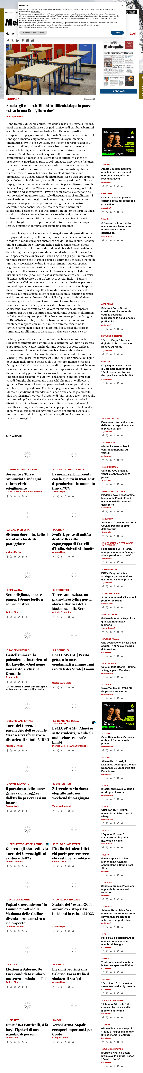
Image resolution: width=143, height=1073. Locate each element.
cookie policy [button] (35, 12)
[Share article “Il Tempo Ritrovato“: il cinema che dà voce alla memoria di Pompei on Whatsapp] (118, 1017)
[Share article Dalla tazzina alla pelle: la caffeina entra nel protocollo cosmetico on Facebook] (103, 212)
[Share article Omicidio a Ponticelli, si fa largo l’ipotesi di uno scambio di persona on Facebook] (7, 1042)
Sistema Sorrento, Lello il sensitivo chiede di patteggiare (27, 539)
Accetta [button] (117, 32)
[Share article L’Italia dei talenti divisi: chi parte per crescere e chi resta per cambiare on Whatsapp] (69, 866)
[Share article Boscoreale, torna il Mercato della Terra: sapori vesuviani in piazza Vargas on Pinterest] (114, 435)
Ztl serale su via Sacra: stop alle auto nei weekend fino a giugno (70, 793)
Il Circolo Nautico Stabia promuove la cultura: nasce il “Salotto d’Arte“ (118, 1056)
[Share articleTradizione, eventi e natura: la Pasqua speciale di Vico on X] (107, 972)
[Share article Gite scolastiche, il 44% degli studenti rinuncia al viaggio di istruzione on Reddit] (122, 656)
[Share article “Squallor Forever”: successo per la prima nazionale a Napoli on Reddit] (122, 847)
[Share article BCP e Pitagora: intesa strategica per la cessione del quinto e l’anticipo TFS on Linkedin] (111, 586)
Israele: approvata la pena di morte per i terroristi (118, 790)
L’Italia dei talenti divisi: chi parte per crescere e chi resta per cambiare (72, 853)
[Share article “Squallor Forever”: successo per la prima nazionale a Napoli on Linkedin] (111, 847)
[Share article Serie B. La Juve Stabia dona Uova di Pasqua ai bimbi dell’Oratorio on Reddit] (122, 536)
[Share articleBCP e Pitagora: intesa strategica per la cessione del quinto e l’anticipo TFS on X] (107, 586)
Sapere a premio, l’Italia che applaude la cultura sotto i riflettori (118, 889)
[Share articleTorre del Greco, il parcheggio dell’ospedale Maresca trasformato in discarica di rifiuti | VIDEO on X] (11, 750)
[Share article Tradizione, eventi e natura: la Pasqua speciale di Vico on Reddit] (122, 972)
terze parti (54, 14)
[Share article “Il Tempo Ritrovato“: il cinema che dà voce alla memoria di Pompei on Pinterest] (114, 1017)
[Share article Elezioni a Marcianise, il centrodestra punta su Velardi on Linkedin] (111, 460)
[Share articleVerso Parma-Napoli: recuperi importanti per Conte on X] (58, 1042)
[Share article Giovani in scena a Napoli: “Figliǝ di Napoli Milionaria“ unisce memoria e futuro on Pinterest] (114, 1042)
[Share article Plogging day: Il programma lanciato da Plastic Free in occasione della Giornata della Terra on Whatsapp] (118, 511)
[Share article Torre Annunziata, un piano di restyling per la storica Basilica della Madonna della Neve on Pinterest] (65, 617)
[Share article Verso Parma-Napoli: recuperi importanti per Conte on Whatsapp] (69, 1042)
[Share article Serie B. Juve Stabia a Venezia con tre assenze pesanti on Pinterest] (114, 484)
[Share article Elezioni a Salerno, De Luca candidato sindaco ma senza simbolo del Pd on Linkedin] (15, 987)
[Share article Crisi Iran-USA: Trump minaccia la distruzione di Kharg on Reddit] (122, 823)
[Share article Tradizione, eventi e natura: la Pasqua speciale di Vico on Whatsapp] (118, 972)
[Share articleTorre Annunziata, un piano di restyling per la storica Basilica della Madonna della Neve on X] (58, 617)
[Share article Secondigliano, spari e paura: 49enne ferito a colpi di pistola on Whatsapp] (23, 617)
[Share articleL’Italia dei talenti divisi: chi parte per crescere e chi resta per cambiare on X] (58, 866)
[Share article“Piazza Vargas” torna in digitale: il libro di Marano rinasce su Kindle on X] (107, 354)
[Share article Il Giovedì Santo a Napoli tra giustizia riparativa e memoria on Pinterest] (114, 632)
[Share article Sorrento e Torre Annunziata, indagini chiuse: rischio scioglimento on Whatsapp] (23, 496)
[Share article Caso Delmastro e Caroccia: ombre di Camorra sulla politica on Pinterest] (114, 750)
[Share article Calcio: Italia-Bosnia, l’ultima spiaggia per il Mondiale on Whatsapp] (118, 677)
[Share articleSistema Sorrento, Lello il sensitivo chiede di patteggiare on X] (11, 556)
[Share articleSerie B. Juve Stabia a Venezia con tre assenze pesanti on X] (107, 484)
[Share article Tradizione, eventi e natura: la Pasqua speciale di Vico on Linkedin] (111, 972)
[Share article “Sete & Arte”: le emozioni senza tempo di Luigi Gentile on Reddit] (122, 993)
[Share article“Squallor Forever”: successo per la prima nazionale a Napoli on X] (107, 847)
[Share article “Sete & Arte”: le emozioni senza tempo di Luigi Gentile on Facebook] (103, 993)
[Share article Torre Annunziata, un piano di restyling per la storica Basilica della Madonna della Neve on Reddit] (73, 617)
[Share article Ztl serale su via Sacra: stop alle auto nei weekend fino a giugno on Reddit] (73, 811)
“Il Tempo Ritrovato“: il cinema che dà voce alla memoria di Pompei (115, 1007)
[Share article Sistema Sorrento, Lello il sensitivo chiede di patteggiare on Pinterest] (19, 556)
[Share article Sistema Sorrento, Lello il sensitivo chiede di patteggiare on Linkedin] (15, 556)
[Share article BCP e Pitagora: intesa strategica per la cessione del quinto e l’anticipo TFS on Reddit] (122, 586)
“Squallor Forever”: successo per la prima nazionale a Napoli (114, 837)
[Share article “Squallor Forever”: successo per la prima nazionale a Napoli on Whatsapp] (118, 847)
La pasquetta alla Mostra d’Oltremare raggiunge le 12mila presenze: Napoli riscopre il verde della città (117, 370)
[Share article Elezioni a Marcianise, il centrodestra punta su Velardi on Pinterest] (114, 460)
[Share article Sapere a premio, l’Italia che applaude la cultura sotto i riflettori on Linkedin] (111, 899)
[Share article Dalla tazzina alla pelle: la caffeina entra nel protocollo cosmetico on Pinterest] (114, 212)
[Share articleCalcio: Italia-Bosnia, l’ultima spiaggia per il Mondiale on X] (107, 677)
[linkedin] (18, 40)
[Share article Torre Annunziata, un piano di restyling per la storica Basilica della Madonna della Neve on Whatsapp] (69, 617)
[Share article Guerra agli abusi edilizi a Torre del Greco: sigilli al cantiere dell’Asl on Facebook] (7, 866)
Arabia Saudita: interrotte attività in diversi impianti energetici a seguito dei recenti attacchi (116, 173)
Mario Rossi (106, 183)
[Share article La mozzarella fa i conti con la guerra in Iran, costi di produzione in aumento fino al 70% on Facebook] (54, 496)
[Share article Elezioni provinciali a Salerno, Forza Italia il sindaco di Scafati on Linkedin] (61, 987)
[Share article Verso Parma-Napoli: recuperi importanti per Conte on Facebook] (54, 1042)
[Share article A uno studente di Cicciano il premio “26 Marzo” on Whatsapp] (118, 607)
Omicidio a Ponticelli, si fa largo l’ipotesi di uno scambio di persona (27, 1029)
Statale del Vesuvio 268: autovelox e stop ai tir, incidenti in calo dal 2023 (73, 909)
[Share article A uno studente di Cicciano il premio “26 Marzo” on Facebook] (103, 607)
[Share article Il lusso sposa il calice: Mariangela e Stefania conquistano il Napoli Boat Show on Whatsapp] (118, 875)
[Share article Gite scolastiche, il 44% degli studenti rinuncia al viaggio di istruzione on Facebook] (103, 656)
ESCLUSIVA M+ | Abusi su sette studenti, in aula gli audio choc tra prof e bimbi (72, 735)
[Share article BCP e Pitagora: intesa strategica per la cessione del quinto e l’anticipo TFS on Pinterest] (114, 586)
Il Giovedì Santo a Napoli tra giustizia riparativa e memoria (118, 621)
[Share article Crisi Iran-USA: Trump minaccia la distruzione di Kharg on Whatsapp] (118, 823)
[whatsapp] (27, 40)
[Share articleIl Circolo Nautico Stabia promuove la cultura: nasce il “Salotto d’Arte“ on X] (107, 1066)
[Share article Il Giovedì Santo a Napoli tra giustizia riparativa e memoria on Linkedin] (111, 632)
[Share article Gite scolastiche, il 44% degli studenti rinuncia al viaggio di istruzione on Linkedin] (111, 656)
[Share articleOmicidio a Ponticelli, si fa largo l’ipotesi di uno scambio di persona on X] (11, 1042)
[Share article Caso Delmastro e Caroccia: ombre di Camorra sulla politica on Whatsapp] (118, 750)
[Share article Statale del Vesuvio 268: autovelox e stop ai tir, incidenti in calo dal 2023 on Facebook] (54, 931)
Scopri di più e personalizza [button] (33, 32)
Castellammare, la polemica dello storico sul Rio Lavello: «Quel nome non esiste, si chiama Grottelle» (26, 664)
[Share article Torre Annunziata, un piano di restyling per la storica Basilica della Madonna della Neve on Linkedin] (61, 617)
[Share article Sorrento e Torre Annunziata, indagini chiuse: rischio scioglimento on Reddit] (26, 496)
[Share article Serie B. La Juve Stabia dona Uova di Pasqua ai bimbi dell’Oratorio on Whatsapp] (118, 536)
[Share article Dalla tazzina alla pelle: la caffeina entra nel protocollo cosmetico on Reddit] (122, 212)
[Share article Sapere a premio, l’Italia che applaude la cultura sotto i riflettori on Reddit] (122, 899)
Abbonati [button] (119, 91)
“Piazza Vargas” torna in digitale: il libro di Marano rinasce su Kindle (116, 343)
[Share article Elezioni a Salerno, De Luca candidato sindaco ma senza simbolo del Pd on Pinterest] (19, 987)
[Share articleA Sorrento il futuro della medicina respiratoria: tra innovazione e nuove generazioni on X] (107, 240)
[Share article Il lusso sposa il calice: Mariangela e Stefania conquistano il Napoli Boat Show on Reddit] (122, 875)
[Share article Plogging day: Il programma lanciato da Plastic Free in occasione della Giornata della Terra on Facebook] (103, 511)
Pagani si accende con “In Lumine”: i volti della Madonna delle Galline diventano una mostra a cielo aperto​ (26, 913)
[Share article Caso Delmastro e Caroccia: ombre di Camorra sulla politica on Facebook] (103, 750)
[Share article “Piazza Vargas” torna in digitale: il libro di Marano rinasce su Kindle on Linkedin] (111, 354)
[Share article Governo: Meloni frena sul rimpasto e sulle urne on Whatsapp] (118, 698)
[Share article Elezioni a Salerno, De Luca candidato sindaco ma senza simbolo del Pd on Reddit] (26, 987)
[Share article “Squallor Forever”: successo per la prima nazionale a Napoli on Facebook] (103, 847)
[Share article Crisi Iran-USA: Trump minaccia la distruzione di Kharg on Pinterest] (114, 823)
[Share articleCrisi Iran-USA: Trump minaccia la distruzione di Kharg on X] (107, 823)
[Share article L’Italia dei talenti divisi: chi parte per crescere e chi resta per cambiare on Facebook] (54, 866)
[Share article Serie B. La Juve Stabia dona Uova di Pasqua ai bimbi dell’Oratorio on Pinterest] (114, 536)
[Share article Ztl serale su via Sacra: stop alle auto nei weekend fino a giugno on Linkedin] (61, 811)
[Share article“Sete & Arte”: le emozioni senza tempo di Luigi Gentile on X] (107, 993)
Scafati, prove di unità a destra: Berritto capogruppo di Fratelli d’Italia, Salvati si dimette (73, 541)
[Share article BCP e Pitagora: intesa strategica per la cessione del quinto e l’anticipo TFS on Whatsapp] (118, 586)
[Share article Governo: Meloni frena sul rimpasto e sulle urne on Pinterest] (114, 698)
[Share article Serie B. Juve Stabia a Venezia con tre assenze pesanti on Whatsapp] (118, 484)
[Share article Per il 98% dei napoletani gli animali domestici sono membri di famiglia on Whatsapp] (118, 951)
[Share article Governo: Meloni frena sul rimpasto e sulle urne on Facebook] (103, 698)
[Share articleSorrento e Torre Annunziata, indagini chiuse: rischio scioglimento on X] (11, 496)
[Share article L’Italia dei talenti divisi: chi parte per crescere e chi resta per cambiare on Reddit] (73, 866)
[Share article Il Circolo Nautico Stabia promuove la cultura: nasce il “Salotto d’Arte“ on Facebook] (103, 1066)
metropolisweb (107, 673)
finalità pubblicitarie (44, 18)
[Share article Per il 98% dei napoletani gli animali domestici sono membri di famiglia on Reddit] (122, 951)
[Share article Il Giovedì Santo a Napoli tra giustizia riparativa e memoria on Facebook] (103, 632)
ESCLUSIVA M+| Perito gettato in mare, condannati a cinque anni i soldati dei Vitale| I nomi (73, 661)
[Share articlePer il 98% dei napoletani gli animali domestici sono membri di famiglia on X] (107, 951)
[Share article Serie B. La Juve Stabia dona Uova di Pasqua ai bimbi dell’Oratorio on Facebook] (103, 536)
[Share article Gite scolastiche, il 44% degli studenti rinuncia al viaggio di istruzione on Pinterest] (114, 656)
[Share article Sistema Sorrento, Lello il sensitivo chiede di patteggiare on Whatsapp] (23, 556)
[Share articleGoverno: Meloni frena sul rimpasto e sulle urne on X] (107, 698)
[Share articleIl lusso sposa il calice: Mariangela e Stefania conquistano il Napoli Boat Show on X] (107, 875)
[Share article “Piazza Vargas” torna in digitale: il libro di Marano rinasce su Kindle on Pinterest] (114, 354)
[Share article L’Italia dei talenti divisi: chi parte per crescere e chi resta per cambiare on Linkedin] (61, 866)
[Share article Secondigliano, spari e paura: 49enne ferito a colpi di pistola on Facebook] (7, 617)
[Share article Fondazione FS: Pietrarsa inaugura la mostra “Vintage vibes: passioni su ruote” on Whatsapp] (118, 562)
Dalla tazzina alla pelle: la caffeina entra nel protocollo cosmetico (118, 200)
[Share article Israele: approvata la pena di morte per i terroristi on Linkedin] (111, 799)
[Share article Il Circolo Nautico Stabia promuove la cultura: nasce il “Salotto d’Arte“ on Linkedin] (111, 1066)
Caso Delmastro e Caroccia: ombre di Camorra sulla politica (118, 740)
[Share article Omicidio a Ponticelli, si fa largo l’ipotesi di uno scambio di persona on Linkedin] (15, 1042)
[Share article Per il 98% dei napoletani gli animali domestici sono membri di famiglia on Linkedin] (111, 951)
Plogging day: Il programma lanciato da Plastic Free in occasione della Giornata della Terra (118, 499)
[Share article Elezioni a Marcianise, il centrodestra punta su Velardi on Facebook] (103, 460)
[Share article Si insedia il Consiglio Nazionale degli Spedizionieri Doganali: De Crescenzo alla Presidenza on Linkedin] (111, 778)
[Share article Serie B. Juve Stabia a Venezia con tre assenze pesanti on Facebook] (103, 484)
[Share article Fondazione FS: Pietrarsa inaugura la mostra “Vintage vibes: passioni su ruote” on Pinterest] (114, 562)
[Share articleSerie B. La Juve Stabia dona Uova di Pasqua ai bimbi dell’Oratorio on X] (107, 536)
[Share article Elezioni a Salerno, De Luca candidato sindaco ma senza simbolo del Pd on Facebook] (7, 987)
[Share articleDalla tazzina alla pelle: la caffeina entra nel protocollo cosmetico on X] (107, 212)
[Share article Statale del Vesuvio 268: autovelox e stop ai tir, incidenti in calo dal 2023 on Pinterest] (65, 931)
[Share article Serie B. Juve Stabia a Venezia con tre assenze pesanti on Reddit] (122, 484)
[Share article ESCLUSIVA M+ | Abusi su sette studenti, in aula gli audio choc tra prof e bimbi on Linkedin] (61, 750)
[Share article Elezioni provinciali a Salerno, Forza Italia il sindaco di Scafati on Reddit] (73, 987)
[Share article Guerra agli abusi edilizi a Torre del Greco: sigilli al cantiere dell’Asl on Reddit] (26, 866)
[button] (122, 5)
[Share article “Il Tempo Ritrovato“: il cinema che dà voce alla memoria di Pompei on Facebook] (103, 1017)
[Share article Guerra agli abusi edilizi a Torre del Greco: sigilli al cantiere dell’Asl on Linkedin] (15, 866)
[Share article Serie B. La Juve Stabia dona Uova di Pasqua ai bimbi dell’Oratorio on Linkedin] (111, 536)
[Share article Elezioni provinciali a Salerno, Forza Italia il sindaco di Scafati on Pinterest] (65, 987)
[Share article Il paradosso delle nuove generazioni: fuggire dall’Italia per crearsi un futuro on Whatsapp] (23, 811)
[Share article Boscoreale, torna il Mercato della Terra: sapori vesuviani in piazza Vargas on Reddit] (122, 435)
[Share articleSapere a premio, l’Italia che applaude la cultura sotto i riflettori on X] (107, 899)
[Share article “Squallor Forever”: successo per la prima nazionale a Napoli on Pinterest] (114, 847)
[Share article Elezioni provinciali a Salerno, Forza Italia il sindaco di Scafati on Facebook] (54, 987)
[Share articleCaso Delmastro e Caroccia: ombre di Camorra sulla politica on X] (107, 750)
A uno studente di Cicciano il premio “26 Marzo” (118, 599)
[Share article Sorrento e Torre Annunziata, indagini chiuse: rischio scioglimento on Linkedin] (15, 496)
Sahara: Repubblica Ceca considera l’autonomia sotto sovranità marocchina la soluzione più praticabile (118, 915)
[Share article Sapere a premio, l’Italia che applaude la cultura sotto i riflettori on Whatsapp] (118, 899)
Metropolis (9, 12)
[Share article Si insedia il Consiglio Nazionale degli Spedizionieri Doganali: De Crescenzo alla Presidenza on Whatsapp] (118, 778)
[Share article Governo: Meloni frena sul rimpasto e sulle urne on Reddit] (122, 698)
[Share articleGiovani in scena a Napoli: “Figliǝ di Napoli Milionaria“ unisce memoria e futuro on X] (107, 1042)
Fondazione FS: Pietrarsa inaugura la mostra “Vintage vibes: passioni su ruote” (118, 552)
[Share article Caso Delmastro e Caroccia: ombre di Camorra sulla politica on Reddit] (122, 750)
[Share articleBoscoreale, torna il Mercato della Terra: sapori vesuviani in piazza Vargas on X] (107, 435)
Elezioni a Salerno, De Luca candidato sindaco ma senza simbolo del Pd (26, 974)
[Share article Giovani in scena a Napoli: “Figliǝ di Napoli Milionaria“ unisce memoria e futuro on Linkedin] (111, 1042)
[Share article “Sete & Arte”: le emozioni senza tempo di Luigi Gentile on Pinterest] (114, 993)
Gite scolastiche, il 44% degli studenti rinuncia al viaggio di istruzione (118, 645)
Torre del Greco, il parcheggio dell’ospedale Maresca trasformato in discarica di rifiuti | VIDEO (27, 732)
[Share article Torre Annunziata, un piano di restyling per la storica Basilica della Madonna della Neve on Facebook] (54, 617)
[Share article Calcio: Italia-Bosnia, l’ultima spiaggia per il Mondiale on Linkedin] (111, 677)
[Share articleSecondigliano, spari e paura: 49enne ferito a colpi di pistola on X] (11, 617)
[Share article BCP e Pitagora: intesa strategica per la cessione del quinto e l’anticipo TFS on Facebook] (103, 586)
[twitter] (13, 40)
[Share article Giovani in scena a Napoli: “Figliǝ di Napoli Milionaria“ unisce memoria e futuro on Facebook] (103, 1042)
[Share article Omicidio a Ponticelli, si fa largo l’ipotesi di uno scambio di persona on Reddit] (26, 1042)
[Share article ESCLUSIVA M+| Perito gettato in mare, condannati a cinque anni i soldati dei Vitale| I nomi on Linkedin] (61, 687)
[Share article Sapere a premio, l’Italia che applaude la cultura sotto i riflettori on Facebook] (103, 899)
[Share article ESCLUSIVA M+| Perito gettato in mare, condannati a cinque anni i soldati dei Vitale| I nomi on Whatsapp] (69, 687)
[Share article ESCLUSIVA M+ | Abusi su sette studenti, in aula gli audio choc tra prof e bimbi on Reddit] (73, 750)
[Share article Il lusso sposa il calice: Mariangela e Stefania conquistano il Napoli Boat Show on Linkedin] (111, 875)
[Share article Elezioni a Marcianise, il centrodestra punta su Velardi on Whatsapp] (118, 460)
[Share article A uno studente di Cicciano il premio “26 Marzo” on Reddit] (122, 607)
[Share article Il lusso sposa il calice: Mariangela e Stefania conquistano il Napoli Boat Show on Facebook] (103, 875)
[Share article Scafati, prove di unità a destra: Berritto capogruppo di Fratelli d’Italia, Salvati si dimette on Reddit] (73, 556)
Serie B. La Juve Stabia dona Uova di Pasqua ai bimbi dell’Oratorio (118, 525)
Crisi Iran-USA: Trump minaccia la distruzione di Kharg (116, 813)
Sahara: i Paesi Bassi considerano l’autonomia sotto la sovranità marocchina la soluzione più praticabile (118, 315)
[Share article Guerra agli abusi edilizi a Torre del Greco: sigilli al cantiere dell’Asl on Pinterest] (19, 866)
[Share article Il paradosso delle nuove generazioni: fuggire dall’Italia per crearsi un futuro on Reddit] (26, 811)
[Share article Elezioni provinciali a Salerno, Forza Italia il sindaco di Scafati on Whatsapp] (69, 987)
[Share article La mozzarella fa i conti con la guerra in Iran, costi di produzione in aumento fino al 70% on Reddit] (73, 496)
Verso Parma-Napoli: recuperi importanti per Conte (72, 1029)
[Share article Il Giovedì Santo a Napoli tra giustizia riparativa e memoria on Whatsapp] (118, 632)
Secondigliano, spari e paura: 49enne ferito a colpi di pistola (24, 599)
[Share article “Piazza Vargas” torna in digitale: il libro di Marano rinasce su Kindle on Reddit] (122, 354)
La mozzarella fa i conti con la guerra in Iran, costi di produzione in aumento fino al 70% (74, 481)
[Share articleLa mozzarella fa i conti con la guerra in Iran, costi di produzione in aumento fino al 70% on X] (58, 496)
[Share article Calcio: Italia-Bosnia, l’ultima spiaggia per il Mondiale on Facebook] (103, 677)
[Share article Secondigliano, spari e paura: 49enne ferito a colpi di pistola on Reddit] (26, 617)
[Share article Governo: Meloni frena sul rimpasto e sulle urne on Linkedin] (111, 698)
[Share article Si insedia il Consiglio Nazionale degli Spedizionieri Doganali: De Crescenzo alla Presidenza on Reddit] (122, 778)
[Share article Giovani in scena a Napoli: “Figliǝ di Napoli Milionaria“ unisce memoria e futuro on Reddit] (122, 1042)
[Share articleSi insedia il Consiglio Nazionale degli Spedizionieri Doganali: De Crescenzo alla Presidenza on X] (107, 778)
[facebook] (8, 40)
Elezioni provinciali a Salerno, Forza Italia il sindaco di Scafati (70, 974)
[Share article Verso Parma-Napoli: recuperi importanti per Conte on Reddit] (73, 1042)
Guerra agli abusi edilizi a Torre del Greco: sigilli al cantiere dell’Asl (27, 853)
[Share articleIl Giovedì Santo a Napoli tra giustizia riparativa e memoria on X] (107, 632)
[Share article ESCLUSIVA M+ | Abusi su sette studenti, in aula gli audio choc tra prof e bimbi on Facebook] (54, 750)
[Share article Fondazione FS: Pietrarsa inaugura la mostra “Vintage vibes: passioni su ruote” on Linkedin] (111, 562)
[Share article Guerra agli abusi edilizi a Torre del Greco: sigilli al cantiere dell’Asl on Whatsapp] (23, 866)
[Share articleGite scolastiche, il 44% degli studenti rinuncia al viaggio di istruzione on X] (107, 656)
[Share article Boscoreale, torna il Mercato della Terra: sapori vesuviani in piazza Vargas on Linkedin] (111, 435)
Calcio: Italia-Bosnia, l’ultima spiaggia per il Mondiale (118, 668)
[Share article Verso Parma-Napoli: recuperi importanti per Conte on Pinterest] (65, 1042)
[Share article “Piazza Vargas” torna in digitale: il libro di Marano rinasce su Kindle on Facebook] (103, 354)
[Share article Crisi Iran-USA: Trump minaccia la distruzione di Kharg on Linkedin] (111, 823)
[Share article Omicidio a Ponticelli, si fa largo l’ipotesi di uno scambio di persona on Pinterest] (19, 1042)
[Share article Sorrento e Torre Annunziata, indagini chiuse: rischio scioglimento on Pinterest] (19, 496)
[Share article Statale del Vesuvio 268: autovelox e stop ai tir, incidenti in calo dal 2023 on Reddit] (73, 931)
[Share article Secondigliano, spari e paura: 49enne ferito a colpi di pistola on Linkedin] (15, 617)
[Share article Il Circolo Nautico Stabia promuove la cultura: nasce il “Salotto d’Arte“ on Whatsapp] (118, 1066)
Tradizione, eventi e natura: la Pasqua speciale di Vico (117, 964)
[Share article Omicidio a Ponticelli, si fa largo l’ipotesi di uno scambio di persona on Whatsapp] (23, 1042)
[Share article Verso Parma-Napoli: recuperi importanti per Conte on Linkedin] (61, 1042)
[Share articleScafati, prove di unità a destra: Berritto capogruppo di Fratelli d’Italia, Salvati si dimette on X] (58, 556)
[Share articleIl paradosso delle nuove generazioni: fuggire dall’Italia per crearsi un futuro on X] (11, 811)
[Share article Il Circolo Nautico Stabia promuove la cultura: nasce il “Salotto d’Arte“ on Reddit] (122, 1066)
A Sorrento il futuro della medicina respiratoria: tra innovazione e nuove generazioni (116, 228)
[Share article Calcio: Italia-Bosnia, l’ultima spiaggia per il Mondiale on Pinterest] (114, 677)
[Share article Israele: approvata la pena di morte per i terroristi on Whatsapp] (118, 799)
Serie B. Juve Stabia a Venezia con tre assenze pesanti (115, 473)
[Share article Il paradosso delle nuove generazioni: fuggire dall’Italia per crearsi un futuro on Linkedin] (15, 811)
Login (133, 33)
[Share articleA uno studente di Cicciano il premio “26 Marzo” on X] (107, 607)
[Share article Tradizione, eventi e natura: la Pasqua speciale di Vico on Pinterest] (114, 972)
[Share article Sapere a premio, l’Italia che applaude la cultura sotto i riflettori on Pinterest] (114, 899)
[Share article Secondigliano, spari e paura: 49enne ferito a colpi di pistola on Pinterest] (19, 617)
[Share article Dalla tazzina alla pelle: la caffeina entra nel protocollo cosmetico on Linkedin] (111, 212)
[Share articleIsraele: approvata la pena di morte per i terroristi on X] (107, 799)
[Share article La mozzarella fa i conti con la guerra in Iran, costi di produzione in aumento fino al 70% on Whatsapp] (69, 496)
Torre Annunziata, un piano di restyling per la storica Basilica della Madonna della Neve (72, 601)
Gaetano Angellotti (61, 683)
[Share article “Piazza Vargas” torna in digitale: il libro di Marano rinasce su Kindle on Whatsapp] (118, 354)
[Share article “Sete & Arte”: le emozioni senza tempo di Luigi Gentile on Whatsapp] (118, 993)
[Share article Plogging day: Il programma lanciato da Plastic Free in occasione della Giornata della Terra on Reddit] (122, 511)
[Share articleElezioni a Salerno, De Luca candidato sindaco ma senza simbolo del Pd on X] (11, 987)
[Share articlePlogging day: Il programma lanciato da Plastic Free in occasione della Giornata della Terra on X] (107, 511)
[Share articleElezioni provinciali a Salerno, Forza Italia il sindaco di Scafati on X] (58, 987)
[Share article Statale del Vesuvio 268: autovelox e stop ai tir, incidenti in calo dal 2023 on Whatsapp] (69, 931)
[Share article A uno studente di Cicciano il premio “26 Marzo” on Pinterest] (114, 607)
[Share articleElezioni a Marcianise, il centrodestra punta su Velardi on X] (107, 460)
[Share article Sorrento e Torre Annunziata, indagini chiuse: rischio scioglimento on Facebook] (7, 496)
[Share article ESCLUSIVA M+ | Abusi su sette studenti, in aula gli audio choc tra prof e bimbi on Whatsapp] (69, 750)
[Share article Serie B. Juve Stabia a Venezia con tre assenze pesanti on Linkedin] (111, 484)
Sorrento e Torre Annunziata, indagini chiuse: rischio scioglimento (23, 481)
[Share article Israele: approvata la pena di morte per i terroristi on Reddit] (122, 799)
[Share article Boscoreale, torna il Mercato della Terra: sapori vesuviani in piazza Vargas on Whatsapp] (118, 435)
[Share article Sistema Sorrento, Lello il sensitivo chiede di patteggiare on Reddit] (26, 556)
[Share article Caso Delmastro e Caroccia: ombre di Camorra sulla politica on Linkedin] (111, 750)
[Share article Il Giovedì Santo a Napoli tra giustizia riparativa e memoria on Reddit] (122, 632)
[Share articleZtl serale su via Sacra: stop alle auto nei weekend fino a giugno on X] (58, 811)
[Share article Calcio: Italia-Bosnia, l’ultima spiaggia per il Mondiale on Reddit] (122, 677)
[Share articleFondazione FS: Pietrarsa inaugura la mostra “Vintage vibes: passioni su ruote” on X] (107, 562)
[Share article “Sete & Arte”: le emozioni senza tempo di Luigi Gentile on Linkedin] (111, 993)
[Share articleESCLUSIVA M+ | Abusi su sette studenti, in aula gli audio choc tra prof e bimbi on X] (58, 750)
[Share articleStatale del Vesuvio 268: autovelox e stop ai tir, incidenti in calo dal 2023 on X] (58, 931)
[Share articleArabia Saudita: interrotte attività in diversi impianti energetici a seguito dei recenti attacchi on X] (107, 186)
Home (10, 33)
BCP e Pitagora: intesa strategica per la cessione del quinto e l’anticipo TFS (117, 576)
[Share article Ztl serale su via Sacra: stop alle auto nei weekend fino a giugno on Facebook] (54, 811)
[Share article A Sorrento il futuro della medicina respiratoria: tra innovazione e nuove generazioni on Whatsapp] (118, 240)
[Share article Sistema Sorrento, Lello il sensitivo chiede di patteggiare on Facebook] (7, 556)
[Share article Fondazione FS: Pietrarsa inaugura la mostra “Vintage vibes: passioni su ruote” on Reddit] (122, 562)
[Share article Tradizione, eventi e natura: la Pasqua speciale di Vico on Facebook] (103, 972)
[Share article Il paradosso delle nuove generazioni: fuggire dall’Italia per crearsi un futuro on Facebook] (7, 811)
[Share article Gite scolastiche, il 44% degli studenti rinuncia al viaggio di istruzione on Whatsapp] (118, 656)
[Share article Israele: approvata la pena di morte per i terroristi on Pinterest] (114, 799)
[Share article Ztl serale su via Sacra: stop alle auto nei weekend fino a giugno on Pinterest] (65, 811)
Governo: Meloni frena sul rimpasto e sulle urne (116, 689)
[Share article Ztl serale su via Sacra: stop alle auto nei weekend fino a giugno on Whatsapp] (69, 811)
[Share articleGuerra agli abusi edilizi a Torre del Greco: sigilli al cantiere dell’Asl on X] (11, 866)
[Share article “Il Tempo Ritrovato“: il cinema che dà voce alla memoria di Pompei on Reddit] (122, 1017)
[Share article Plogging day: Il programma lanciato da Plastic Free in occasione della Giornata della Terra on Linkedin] (111, 511)
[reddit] (32, 40)
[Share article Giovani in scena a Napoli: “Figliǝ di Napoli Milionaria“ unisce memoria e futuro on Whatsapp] (118, 1042)
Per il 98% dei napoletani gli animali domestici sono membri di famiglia (118, 941)
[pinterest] (22, 40)
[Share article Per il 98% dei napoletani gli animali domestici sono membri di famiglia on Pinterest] (114, 951)
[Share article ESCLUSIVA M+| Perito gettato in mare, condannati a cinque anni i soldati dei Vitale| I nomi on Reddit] (73, 687)
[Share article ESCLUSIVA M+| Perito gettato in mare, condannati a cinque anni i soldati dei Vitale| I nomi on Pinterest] (65, 687)
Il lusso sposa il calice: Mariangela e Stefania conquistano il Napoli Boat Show (117, 863)
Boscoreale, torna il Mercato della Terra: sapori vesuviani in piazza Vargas (118, 425)
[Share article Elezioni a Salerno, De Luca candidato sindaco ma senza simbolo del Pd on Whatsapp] (23, 987)
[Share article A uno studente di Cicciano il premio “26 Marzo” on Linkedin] (111, 607)
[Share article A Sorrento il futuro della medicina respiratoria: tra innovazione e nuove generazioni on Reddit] (122, 240)
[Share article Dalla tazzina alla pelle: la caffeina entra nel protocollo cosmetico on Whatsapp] (118, 212)
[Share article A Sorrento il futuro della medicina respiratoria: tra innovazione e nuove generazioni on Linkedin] (111, 240)
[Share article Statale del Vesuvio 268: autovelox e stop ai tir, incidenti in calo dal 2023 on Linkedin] (61, 931)
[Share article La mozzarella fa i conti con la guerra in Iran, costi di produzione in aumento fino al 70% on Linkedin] (61, 496)
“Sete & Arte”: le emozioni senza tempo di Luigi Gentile (118, 985)
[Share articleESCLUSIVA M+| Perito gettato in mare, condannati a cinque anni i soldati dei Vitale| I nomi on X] (58, 687)
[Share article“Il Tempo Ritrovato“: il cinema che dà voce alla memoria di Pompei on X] (107, 1017)
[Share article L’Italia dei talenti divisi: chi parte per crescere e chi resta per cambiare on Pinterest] (65, 866)
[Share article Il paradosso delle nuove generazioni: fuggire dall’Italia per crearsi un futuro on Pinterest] (19, 811)
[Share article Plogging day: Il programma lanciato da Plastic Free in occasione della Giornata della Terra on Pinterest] (114, 511)
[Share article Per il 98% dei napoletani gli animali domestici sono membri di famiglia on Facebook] (103, 951)
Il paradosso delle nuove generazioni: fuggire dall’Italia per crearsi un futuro (26, 795)
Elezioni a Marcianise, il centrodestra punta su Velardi (115, 449)
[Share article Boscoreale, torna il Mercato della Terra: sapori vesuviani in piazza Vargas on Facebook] (103, 435)
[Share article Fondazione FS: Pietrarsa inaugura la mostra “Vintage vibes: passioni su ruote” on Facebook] (103, 562)
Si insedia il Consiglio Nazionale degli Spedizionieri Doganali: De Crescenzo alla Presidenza (118, 766)
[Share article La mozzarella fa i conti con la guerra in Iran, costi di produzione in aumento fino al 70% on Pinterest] (65, 496)
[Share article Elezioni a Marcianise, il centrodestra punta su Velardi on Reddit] (122, 460)
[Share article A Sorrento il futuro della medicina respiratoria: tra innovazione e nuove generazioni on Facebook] (103, 240)
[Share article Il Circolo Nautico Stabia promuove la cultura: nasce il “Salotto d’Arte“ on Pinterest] (114, 1066)
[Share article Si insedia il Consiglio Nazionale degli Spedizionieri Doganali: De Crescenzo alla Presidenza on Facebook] (103, 778)
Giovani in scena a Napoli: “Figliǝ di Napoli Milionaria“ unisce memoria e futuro (117, 1031)
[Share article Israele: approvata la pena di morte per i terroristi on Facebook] (103, 799)
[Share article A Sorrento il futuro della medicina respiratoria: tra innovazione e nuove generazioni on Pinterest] (114, 240)
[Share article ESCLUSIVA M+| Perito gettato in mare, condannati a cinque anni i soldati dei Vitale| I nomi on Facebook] (54, 687)
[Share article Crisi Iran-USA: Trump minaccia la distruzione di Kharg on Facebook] (103, 823)
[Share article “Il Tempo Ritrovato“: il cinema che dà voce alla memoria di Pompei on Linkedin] (111, 1017)
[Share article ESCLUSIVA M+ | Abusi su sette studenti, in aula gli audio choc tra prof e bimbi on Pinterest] (65, 750)
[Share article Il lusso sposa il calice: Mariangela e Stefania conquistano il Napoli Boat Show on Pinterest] (114, 875)
